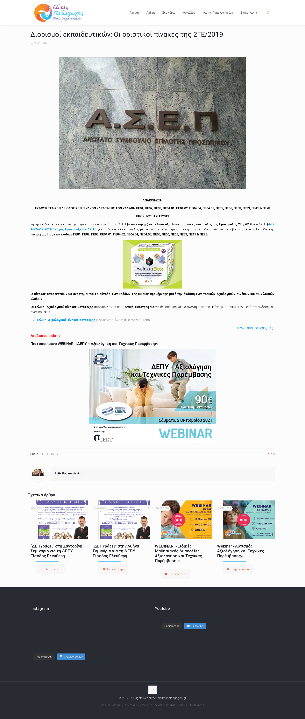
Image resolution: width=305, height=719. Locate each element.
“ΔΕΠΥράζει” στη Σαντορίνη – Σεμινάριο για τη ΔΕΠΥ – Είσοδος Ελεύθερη (58, 551)
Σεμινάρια (131, 705)
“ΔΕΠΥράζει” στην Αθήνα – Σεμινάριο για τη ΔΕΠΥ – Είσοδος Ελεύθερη (118, 551)
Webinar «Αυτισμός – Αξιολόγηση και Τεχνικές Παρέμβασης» (240, 551)
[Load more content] (172, 626)
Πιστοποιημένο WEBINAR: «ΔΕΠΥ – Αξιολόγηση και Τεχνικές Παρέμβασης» (95, 344)
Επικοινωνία (196, 705)
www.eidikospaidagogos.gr (255, 328)
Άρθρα (117, 705)
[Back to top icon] (152, 690)
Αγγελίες (146, 705)
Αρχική (105, 705)
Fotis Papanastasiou (68, 473)
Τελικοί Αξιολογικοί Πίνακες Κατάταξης (65, 320)
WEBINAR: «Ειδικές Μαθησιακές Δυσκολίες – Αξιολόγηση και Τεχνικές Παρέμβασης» (179, 553)
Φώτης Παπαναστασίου (170, 705)
